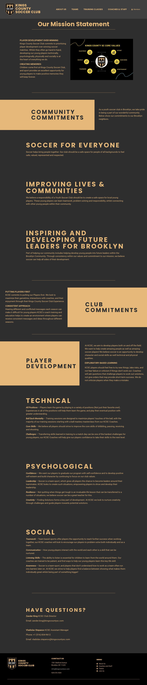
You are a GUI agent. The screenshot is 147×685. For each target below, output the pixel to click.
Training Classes (93, 9)
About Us (61, 9)
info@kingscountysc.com (60, 669)
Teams (74, 9)
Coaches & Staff (117, 9)
